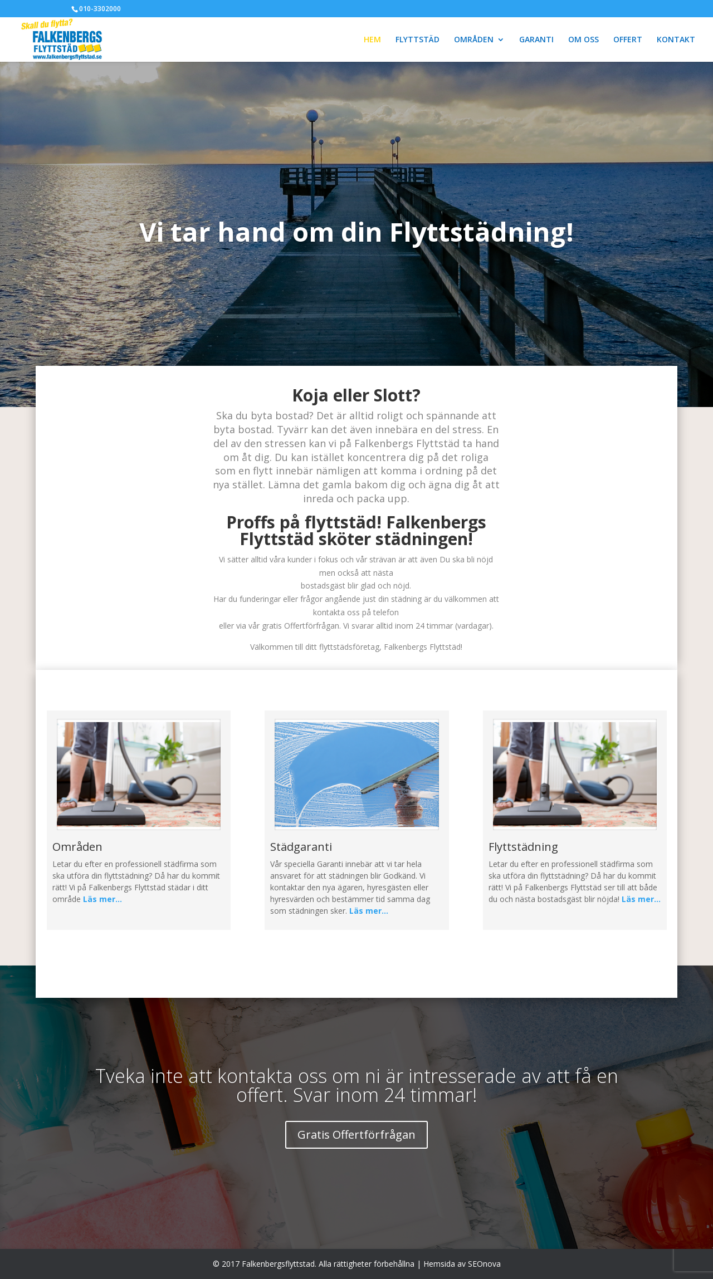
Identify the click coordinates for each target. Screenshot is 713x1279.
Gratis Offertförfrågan (356, 1134)
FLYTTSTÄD (417, 40)
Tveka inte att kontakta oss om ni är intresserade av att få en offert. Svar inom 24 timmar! (356, 1085)
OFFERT (627, 40)
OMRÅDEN (474, 40)
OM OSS (583, 40)
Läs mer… (102, 899)
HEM (372, 40)
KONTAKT (676, 40)
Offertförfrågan (311, 625)
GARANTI (536, 40)
